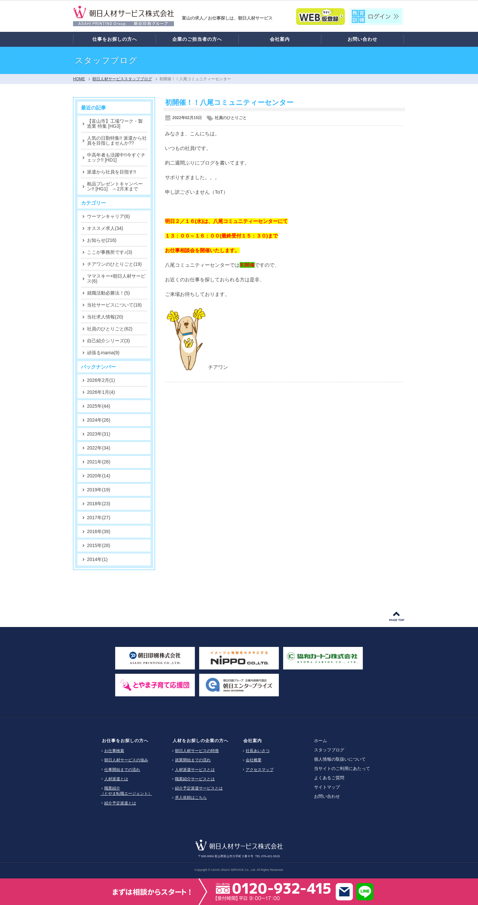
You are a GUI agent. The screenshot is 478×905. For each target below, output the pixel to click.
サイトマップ (327, 787)
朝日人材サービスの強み (126, 760)
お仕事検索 (114, 750)
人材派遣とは (116, 779)
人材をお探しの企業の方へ (200, 740)
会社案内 (252, 740)
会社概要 (254, 760)
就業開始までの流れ (193, 760)
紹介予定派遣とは (120, 803)
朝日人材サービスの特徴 (197, 750)
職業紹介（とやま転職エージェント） (126, 791)
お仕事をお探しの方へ (125, 740)
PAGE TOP (396, 620)
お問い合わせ (327, 796)
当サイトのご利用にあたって (342, 768)
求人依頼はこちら (191, 797)
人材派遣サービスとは (195, 769)
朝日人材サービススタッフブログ (122, 79)
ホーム (320, 740)
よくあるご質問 (329, 777)
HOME (79, 79)
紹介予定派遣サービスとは (199, 788)
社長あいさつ (258, 750)
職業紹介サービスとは (195, 779)
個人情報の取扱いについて (340, 759)
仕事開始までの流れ (122, 769)
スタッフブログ (329, 749)
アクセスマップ (260, 769)
